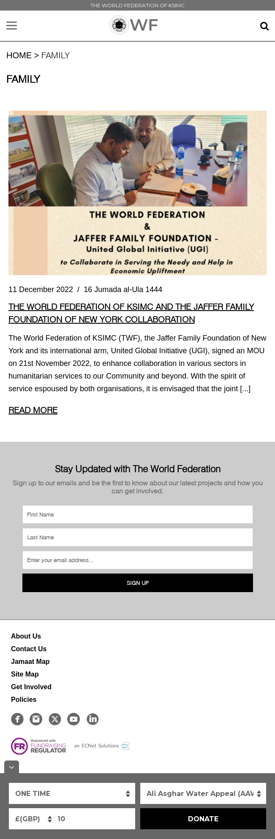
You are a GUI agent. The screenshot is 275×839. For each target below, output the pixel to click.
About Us (26, 636)
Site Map (25, 674)
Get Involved (31, 686)
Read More (32, 410)
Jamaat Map (30, 661)
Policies (23, 699)
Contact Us (28, 648)
